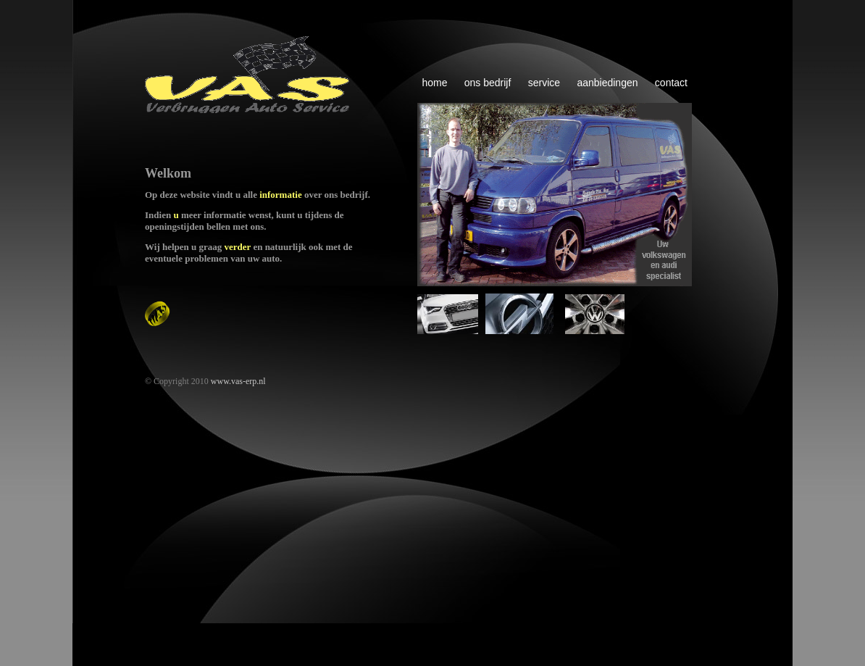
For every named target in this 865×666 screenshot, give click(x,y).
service (544, 82)
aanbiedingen (607, 82)
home (434, 82)
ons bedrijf (487, 82)
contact (671, 82)
